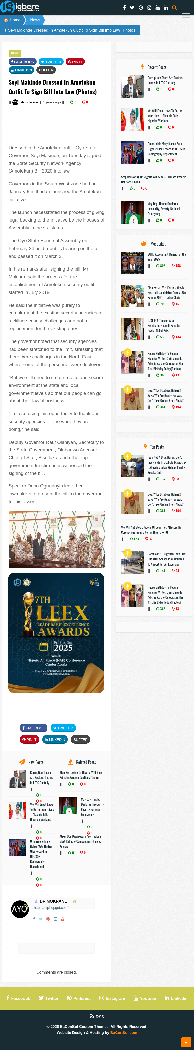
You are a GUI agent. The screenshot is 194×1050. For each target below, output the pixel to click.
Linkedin (21, 70)
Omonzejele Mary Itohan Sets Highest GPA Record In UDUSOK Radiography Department (166, 148)
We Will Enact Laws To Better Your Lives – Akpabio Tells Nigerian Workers (42, 812)
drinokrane (29, 102)
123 (136, 539)
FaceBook (22, 62)
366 (162, 375)
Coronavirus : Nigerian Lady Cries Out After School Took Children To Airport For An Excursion (167, 559)
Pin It (75, 62)
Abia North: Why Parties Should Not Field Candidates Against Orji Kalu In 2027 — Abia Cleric (167, 292)
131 (178, 375)
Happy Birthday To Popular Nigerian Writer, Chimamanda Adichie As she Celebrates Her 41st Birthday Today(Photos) (165, 361)
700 (162, 304)
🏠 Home (12, 20)
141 (162, 570)
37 (150, 539)
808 (162, 265)
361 (162, 407)
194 (178, 407)
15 (177, 304)
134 (178, 337)
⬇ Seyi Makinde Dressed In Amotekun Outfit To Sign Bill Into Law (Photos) (70, 30)
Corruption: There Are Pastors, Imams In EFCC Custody (41, 777)
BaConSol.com (123, 1032)
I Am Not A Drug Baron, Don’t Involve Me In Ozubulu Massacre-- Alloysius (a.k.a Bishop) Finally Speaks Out (167, 465)
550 (162, 337)
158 (178, 265)
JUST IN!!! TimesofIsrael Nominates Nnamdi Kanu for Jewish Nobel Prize (164, 325)
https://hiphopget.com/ (51, 908)
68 (177, 479)
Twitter (51, 62)
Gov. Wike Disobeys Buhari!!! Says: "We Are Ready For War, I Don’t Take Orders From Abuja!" (166, 395)
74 (177, 570)
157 (162, 479)
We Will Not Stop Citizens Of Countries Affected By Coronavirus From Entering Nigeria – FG (151, 530)
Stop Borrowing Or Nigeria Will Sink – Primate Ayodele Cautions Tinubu (81, 775)
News (35, 20)
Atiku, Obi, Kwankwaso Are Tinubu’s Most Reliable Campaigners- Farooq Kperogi (80, 841)
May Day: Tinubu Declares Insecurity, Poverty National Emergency (92, 807)
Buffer (46, 70)
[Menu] (186, 16)
